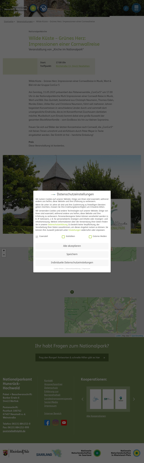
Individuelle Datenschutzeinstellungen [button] (72, 263)
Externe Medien (98, 236)
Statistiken (68, 236)
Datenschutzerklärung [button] (73, 269)
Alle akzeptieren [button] (72, 246)
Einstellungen (75, 230)
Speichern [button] (72, 254)
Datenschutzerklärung (58, 225)
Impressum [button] (86, 269)
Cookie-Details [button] (59, 269)
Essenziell (41, 236)
